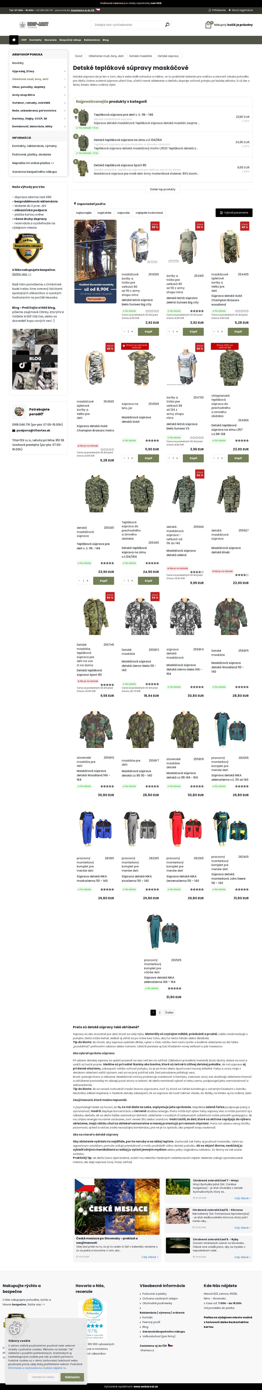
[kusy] (128, 332)
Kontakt (147, 1317)
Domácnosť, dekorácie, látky (32, 126)
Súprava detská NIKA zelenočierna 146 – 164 (160, 980)
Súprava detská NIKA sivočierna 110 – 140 (137, 879)
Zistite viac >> (21, 274)
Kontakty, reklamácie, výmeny (34, 146)
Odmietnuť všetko (43, 1377)
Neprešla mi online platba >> (33, 163)
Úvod (78, 56)
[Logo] (34, 25)
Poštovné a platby (154, 1294)
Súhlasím (72, 1377)
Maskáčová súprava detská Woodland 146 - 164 (93, 775)
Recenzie (51, 40)
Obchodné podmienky (157, 1303)
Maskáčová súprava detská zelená (181, 553)
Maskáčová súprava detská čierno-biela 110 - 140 (139, 666)
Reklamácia (92, 40)
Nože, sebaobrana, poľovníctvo (34, 110)
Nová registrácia (242, 10)
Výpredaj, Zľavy (23, 71)
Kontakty (35, 40)
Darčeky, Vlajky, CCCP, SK (29, 118)
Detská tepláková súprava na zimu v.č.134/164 (134, 552)
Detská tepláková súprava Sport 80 (89, 672)
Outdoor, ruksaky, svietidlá (31, 103)
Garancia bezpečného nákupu (34, 172)
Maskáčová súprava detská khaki (226, 550)
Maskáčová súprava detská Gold (136, 419)
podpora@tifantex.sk (33, 430)
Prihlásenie (219, 10)
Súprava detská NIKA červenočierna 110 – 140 (182, 879)
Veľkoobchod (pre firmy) (159, 1336)
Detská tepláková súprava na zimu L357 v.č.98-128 (227, 429)
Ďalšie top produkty (162, 189)
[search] (167, 25)
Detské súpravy (168, 56)
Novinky (18, 63)
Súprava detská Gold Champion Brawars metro (95, 428)
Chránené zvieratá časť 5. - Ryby (215, 1239)
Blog (106, 40)
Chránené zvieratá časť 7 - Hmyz (216, 1180)
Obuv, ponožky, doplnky (28, 87)
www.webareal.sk (146, 1386)
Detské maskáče (140, 56)
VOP (24, 40)
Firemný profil (151, 1322)
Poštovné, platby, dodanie (31, 154)
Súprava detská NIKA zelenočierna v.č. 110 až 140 (229, 777)
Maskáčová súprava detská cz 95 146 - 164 (182, 775)
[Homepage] (13, 40)
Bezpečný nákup (70, 40)
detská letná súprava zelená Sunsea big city (182, 300)
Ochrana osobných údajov (160, 1298)
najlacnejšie (84, 213)
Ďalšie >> (169, 1013)
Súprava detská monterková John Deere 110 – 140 (228, 878)
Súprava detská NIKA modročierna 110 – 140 (92, 879)
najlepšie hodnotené (149, 213)
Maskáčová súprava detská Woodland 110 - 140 (227, 667)
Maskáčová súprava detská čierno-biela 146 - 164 (184, 669)
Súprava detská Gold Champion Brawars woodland (226, 300)
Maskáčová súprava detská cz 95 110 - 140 (137, 773)
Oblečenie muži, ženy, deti (30, 79)
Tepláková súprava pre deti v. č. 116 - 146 (93, 546)
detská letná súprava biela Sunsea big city (137, 302)
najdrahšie (104, 213)
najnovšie (123, 213)
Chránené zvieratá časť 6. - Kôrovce (217, 1210)
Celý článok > (150, 1257)
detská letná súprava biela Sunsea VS (181, 426)
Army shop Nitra (23, 95)
